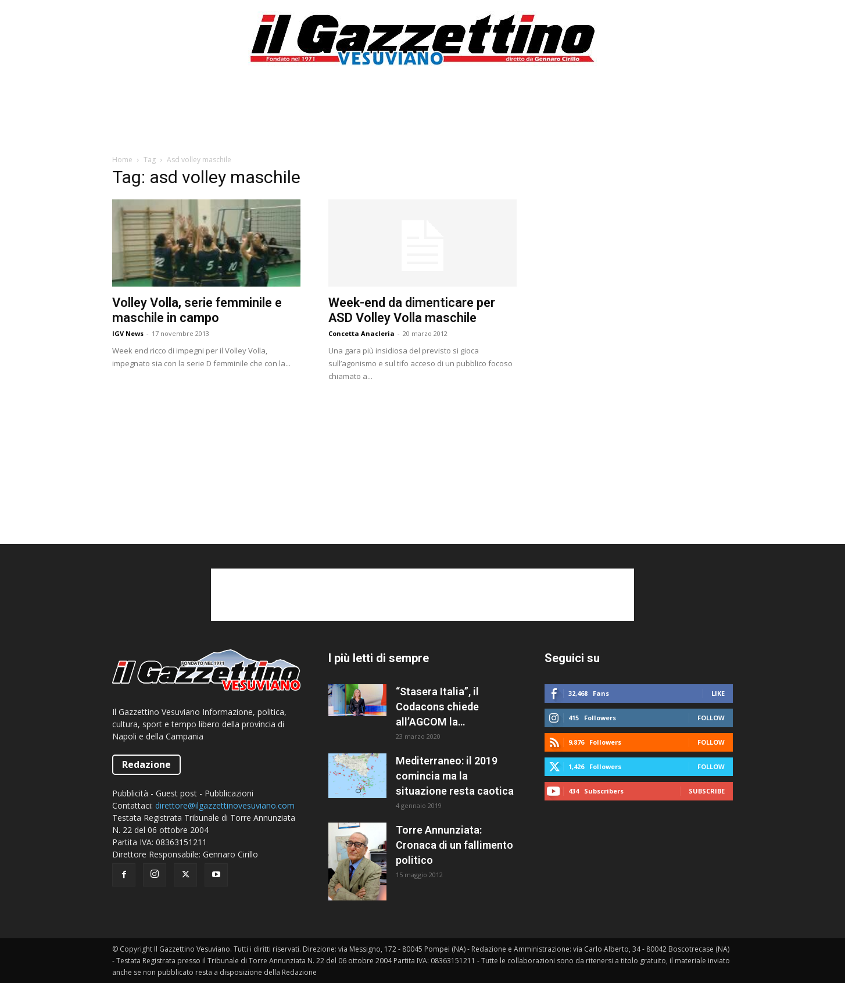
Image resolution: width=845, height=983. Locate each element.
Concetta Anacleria (361, 333)
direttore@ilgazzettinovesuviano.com (225, 805)
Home (122, 160)
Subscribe (707, 791)
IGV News (128, 333)
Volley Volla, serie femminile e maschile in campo (197, 310)
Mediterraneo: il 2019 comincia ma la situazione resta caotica (455, 776)
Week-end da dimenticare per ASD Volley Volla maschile (411, 310)
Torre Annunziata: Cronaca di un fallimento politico (454, 845)
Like (718, 693)
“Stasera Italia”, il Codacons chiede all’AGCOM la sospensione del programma (437, 707)
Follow (711, 717)
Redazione (146, 764)
